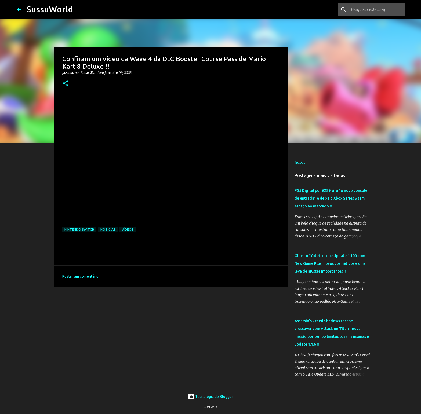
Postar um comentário (80, 276)
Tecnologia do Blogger (210, 396)
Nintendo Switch (79, 229)
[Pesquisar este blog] (377, 9)
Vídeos (127, 229)
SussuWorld (50, 9)
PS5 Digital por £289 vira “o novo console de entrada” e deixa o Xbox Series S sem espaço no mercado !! (331, 198)
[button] (65, 83)
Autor (300, 162)
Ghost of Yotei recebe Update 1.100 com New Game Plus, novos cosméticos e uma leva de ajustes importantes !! (330, 263)
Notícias (107, 229)
